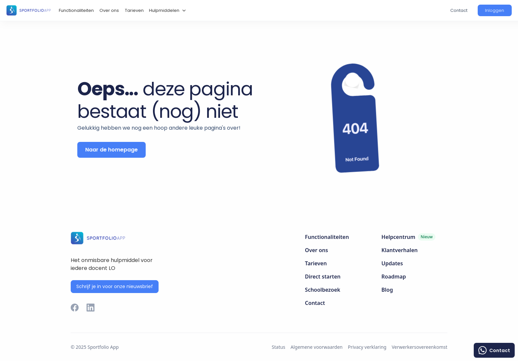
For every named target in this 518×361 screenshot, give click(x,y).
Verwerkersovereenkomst (419, 347)
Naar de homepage (111, 149)
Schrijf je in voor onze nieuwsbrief (114, 286)
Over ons (109, 10)
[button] (167, 10)
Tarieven (134, 10)
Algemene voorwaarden (317, 347)
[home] (28, 10)
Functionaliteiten (76, 10)
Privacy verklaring (367, 347)
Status (278, 347)
